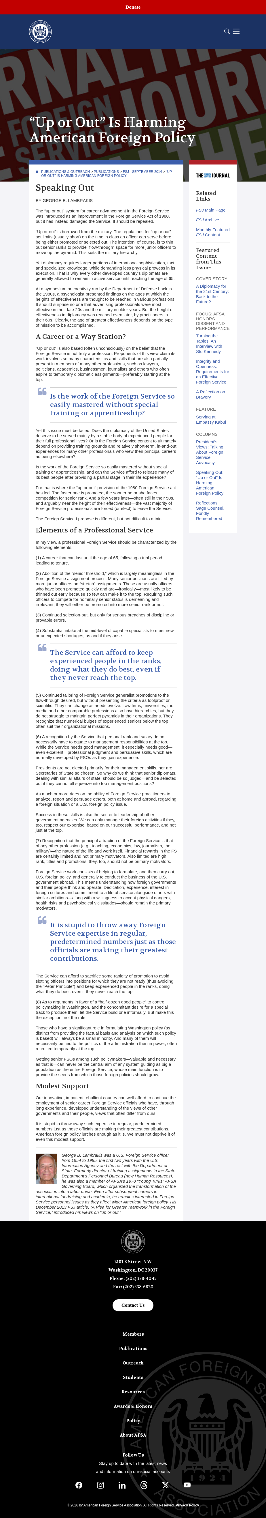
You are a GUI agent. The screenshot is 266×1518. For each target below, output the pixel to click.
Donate (133, 7)
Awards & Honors (133, 1406)
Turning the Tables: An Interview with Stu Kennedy (209, 343)
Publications (106, 172)
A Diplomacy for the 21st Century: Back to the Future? (212, 294)
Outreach (133, 1363)
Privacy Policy (187, 1505)
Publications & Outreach (65, 172)
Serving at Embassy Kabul (211, 419)
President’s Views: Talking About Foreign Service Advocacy (209, 452)
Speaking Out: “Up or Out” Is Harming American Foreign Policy (209, 483)
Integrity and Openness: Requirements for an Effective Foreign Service (212, 371)
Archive (207, 219)
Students (133, 1377)
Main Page (211, 209)
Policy (133, 1421)
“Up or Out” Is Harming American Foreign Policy (106, 174)
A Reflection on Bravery (210, 394)
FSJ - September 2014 (142, 172)
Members (133, 1334)
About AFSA (133, 1435)
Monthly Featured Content (213, 232)
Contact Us (133, 1305)
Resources (133, 1392)
